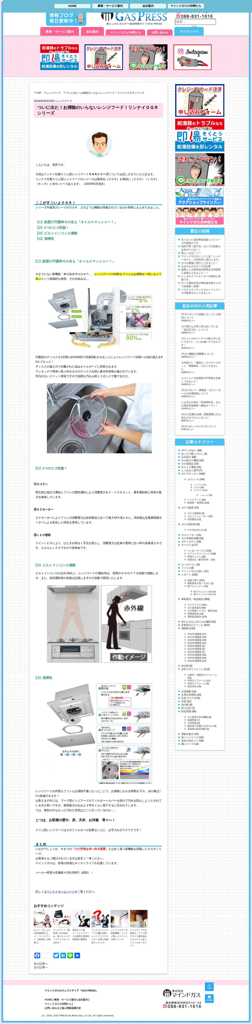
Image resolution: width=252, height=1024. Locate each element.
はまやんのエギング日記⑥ (196, 266)
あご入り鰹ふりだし (192, 453)
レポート (186, 574)
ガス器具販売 (194, 607)
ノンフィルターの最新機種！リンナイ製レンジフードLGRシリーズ (119, 935)
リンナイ (198, 490)
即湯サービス (194, 556)
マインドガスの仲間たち (125, 32)
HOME (48, 999)
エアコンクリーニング (198, 553)
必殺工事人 (193, 580)
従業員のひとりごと (192, 625)
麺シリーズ (187, 744)
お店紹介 (186, 457)
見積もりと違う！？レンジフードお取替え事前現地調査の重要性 (80, 935)
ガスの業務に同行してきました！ (199, 263)
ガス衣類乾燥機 (189, 538)
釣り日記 (186, 708)
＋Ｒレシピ (204, 495)
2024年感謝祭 (194, 658)
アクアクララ (189, 31)
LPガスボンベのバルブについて (198, 426)
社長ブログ (187, 698)
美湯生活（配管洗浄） (198, 559)
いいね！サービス (196, 550)
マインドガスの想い (192, 571)
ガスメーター (188, 535)
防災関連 (186, 711)
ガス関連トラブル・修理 (199, 610)
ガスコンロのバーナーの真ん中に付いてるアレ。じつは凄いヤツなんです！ (200, 341)
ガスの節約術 (188, 524)
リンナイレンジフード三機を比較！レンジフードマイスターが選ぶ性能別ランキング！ (100, 936)
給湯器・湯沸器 (195, 502)
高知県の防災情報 (196, 729)
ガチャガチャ (188, 541)
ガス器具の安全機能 (197, 717)
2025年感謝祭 (194, 660)
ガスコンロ (193, 479)
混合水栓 (192, 686)
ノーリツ (198, 485)
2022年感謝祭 (194, 652)
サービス (186, 545)
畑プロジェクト (195, 586)
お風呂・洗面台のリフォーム (202, 674)
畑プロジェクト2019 (203, 594)
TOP (38, 92)
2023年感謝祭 (194, 655)
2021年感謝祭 (194, 649)
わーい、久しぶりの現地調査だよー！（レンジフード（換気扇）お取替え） (42, 936)
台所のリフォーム (196, 680)
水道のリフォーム (196, 683)
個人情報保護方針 (71, 1008)
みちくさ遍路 (188, 467)
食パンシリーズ (189, 737)
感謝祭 (185, 628)
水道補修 (186, 691)
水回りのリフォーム (192, 669)
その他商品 (187, 463)
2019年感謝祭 (194, 643)
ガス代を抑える (195, 530)
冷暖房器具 (193, 613)
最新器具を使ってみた (198, 583)
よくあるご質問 (189, 470)
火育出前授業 (188, 694)
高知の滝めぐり (189, 740)
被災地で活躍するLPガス (200, 726)
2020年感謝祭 (194, 646)
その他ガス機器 (189, 460)
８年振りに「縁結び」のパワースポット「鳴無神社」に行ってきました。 (200, 366)
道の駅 (185, 704)
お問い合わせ (159, 32)
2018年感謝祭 (194, 640)
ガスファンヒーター (197, 516)
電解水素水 (187, 734)
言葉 (183, 701)
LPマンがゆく (189, 450)
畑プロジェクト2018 (203, 591)
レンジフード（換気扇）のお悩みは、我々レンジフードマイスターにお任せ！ (61, 936)
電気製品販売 (194, 616)
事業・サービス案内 (60, 31)
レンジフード (53, 92)
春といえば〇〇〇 (191, 253)
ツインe (185, 567)
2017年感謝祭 (194, 637)
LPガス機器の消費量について (197, 353)
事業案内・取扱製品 (192, 599)
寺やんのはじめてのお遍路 (196, 621)
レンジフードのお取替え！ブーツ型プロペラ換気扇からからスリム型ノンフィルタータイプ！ (138, 938)
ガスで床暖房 (194, 513)
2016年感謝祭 (194, 634)
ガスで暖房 (187, 507)
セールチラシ (188, 564)
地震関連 (192, 720)
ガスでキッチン (189, 473)
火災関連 (192, 723)
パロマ (197, 487)
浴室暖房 (192, 519)
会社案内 (92, 31)
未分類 (185, 665)
